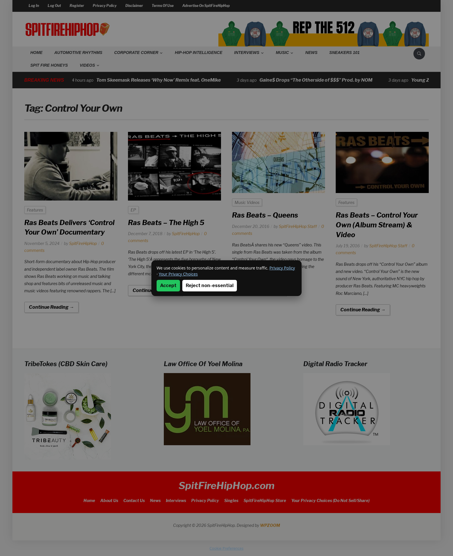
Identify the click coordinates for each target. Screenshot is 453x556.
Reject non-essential (209, 285)
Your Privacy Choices (178, 274)
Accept (168, 285)
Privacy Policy (282, 268)
